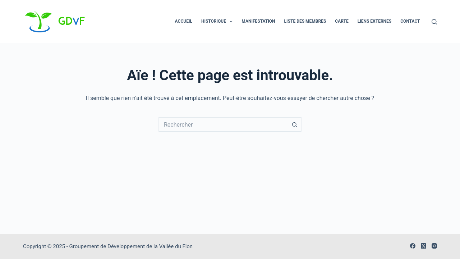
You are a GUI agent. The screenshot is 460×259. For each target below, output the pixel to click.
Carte (341, 21)
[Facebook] (412, 246)
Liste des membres (305, 21)
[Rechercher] (434, 21)
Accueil (183, 21)
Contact (410, 21)
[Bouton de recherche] (295, 124)
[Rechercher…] (223, 124)
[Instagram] (434, 246)
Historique (218, 21)
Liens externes (374, 21)
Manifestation (258, 21)
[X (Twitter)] (423, 246)
